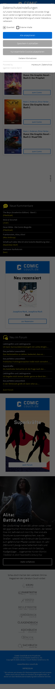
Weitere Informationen (27, 58)
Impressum (36, 64)
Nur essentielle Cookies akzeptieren (27, 51)
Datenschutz (47, 64)
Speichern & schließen (27, 43)
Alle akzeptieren (27, 35)
